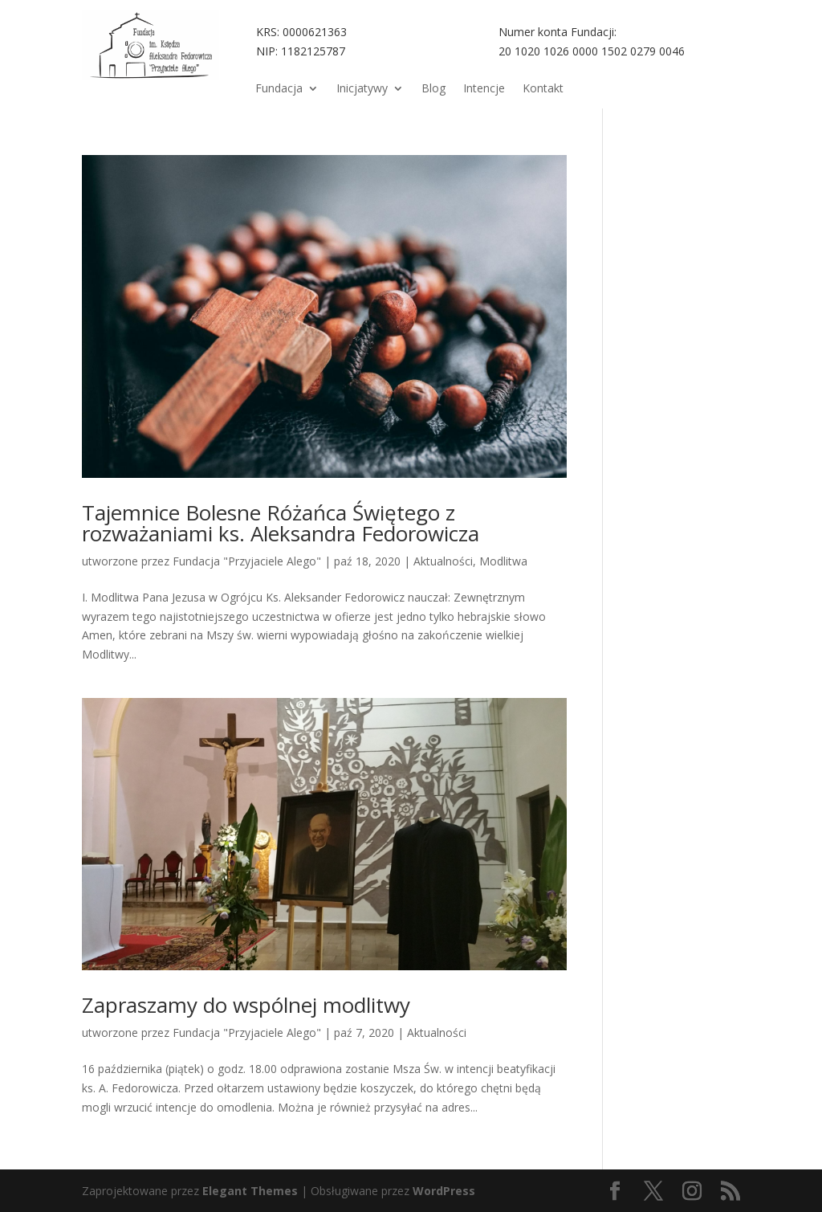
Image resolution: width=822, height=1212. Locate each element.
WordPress (444, 1190)
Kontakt (543, 89)
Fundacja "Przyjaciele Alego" (247, 561)
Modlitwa (503, 561)
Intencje (484, 89)
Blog (433, 89)
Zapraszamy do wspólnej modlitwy (246, 1004)
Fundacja (279, 89)
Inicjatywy (362, 89)
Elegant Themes (250, 1190)
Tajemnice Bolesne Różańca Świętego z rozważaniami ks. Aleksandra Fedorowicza (280, 523)
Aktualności (443, 561)
